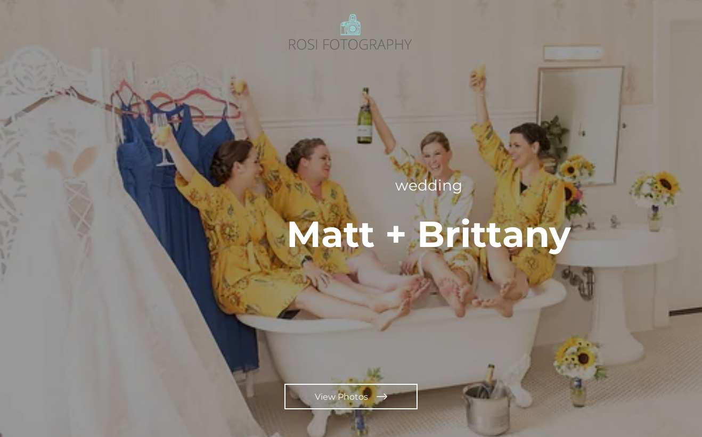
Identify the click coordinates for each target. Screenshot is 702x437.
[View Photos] (351, 396)
